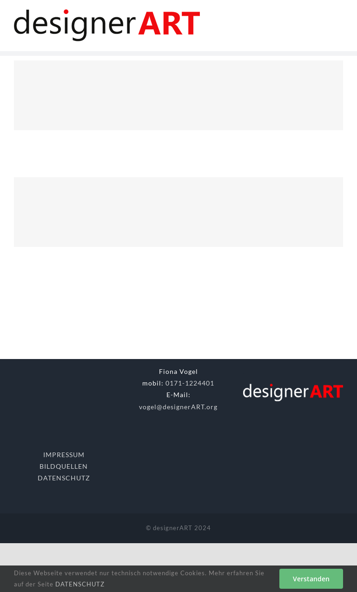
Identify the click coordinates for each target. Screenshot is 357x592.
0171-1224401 (189, 383)
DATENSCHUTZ (64, 478)
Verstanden (311, 578)
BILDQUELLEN (64, 466)
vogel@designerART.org (178, 407)
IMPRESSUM (64, 455)
